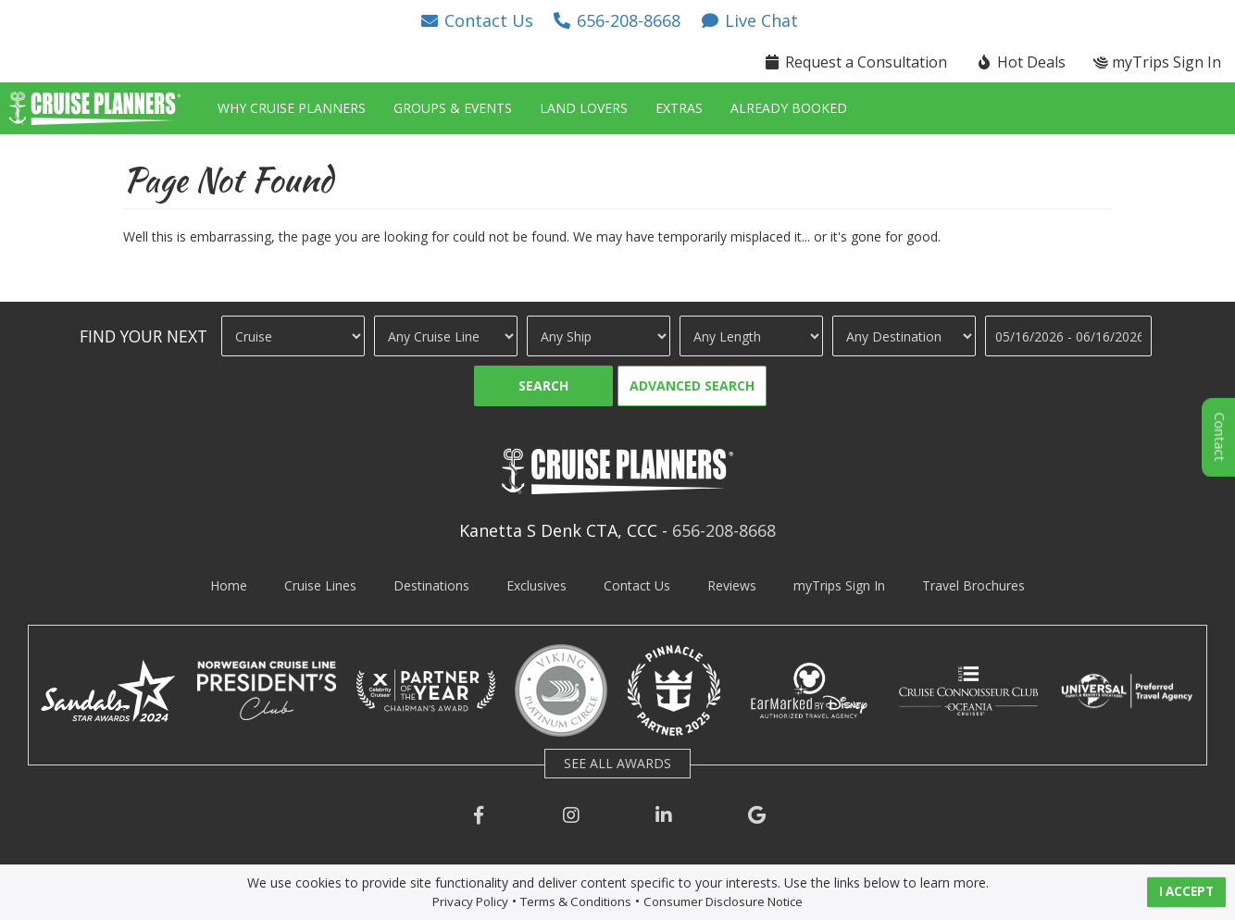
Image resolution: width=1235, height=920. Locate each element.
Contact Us (637, 585)
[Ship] (598, 336)
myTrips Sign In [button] (1157, 62)
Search (543, 385)
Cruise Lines (320, 585)
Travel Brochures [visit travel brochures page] (973, 585)
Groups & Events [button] (452, 108)
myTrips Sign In (839, 585)
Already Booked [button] (788, 108)
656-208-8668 (724, 530)
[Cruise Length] (751, 336)
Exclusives (536, 585)
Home (228, 585)
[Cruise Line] (446, 336)
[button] (475, 20)
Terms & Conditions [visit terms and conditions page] (575, 901)
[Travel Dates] (1068, 336)
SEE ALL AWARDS (617, 763)
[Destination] (904, 336)
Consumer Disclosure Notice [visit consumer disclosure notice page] (723, 901)
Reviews (731, 585)
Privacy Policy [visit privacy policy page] (470, 901)
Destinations (431, 585)
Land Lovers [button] (584, 108)
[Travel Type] (293, 336)
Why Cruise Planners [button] (292, 108)
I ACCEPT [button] (1186, 891)
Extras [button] (679, 108)
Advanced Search (692, 385)
